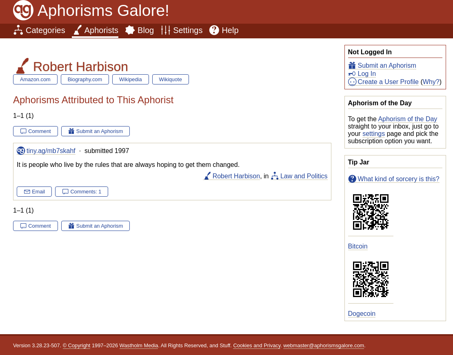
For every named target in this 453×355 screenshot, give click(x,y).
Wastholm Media (139, 345)
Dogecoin (362, 313)
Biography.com (85, 79)
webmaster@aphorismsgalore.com (323, 345)
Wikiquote (170, 79)
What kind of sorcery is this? (399, 178)
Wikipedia (130, 79)
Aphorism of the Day (407, 118)
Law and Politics (304, 176)
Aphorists (101, 30)
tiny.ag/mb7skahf (51, 150)
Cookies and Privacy (256, 345)
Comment (39, 131)
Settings (187, 30)
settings (373, 133)
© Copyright (77, 345)
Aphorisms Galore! (103, 10)
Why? (431, 81)
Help (230, 30)
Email (38, 192)
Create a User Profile (388, 81)
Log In (367, 73)
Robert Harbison (236, 176)
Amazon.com (35, 79)
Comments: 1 (85, 192)
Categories (45, 30)
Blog (146, 30)
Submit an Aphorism (387, 65)
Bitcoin (358, 246)
